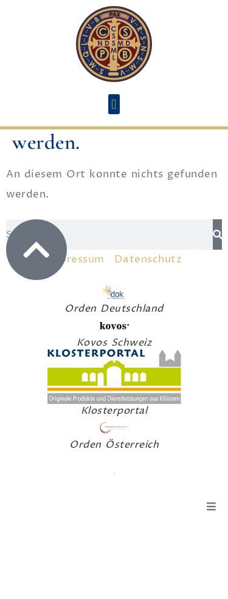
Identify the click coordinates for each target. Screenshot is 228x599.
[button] (114, 104)
